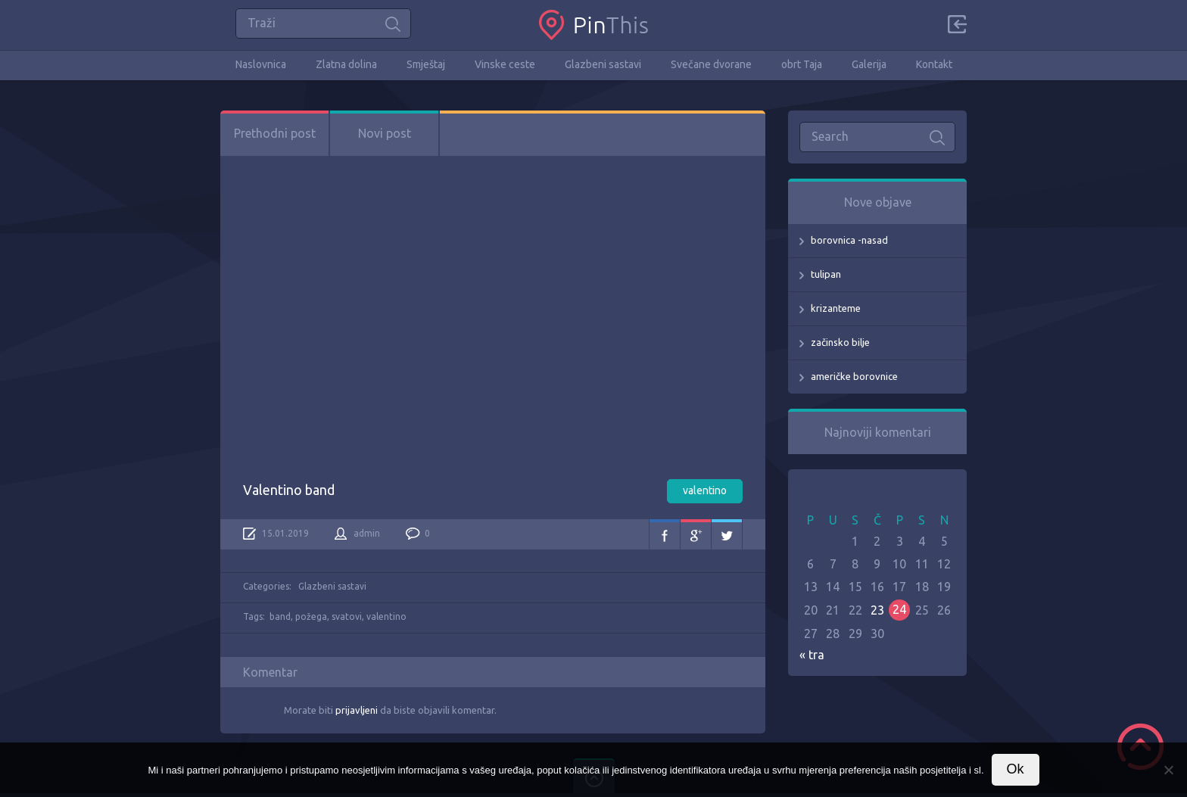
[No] (1168, 769)
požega (311, 616)
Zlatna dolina (346, 64)
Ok (1015, 769)
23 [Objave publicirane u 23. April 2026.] (877, 610)
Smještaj (426, 64)
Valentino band (289, 489)
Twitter (727, 534)
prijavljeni (356, 710)
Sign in (957, 24)
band (280, 616)
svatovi (347, 616)
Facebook (665, 534)
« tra (811, 655)
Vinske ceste (505, 64)
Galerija (869, 64)
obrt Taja (801, 64)
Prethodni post (275, 133)
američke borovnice (854, 376)
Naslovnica (260, 64)
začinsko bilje (840, 342)
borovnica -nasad (849, 240)
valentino (705, 490)
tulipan (826, 274)
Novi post (384, 133)
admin (367, 533)
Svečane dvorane (711, 64)
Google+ (696, 534)
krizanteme (836, 308)
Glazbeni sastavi (603, 64)
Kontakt (934, 64)
